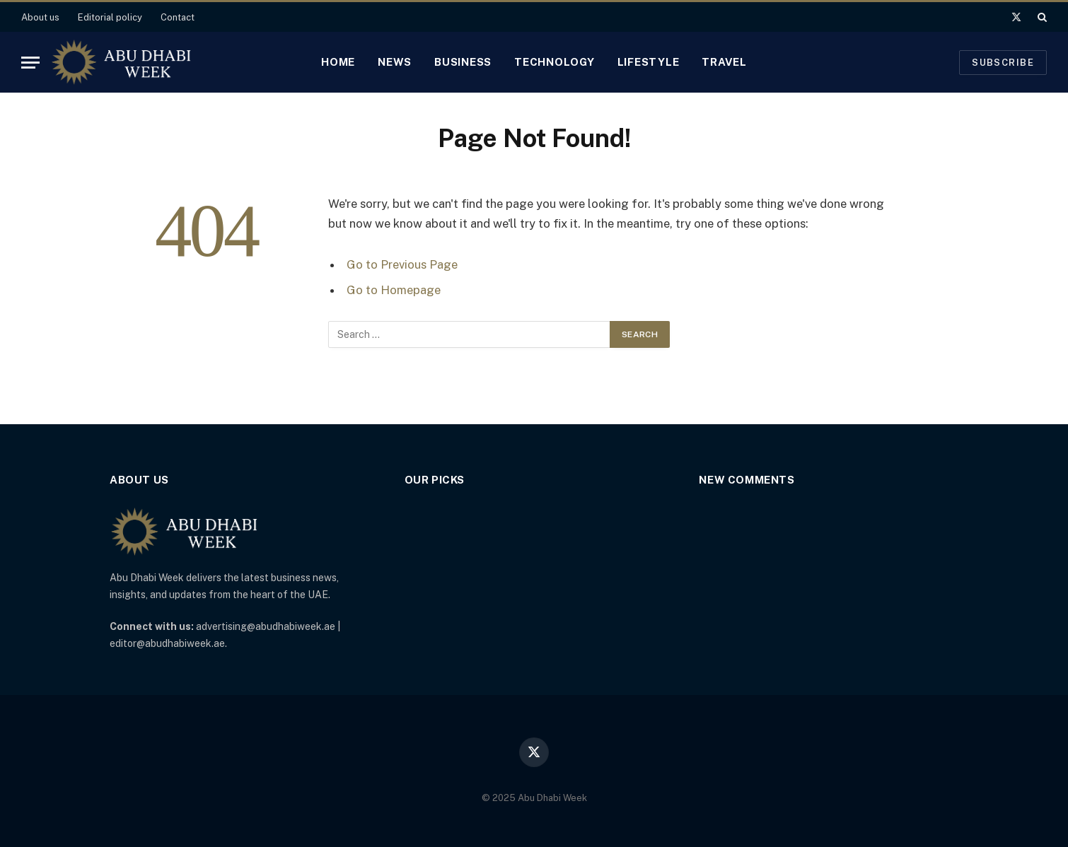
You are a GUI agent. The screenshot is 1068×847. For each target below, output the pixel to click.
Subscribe (1003, 62)
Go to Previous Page (402, 264)
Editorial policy (110, 17)
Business (463, 62)
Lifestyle (648, 62)
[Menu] (30, 62)
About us (40, 17)
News (395, 62)
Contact (178, 17)
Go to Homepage (394, 290)
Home (338, 62)
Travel (724, 62)
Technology (554, 62)
